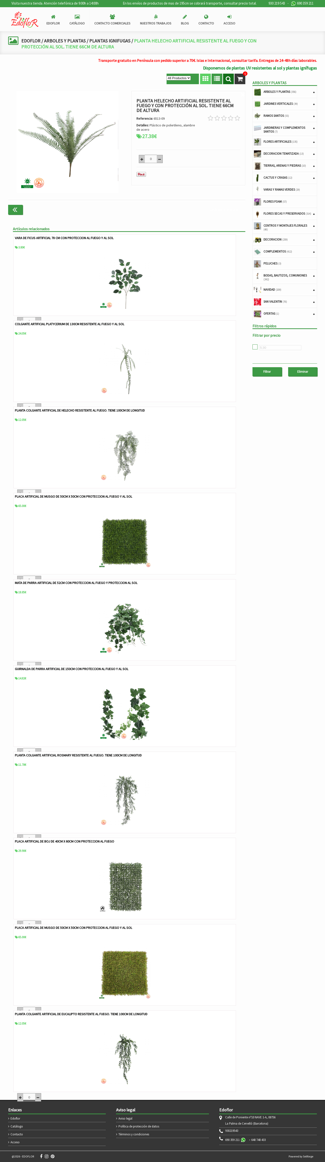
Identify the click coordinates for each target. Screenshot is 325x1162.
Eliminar (302, 372)
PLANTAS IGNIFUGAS (111, 41)
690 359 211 (302, 3)
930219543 (231, 1131)
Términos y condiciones (133, 1134)
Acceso (15, 1142)
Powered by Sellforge (301, 1156)
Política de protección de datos (138, 1126)
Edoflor (15, 1118)
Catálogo (17, 1126)
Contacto (17, 1134)
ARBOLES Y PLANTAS (65, 41)
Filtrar (267, 372)
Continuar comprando (225, 209)
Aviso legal (125, 1118)
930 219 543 (277, 3)
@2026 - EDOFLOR (23, 1156)
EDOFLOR (31, 41)
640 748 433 (258, 1140)
